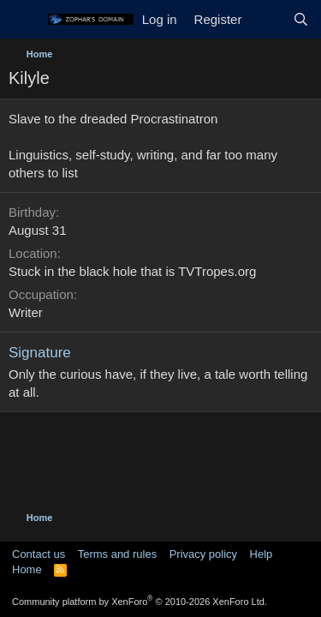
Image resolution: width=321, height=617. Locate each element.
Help (261, 554)
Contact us (38, 554)
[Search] (301, 19)
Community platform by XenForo (139, 601)
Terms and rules (117, 554)
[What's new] (266, 19)
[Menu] (23, 20)
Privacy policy (203, 554)
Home (27, 569)
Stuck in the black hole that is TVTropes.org (132, 271)
